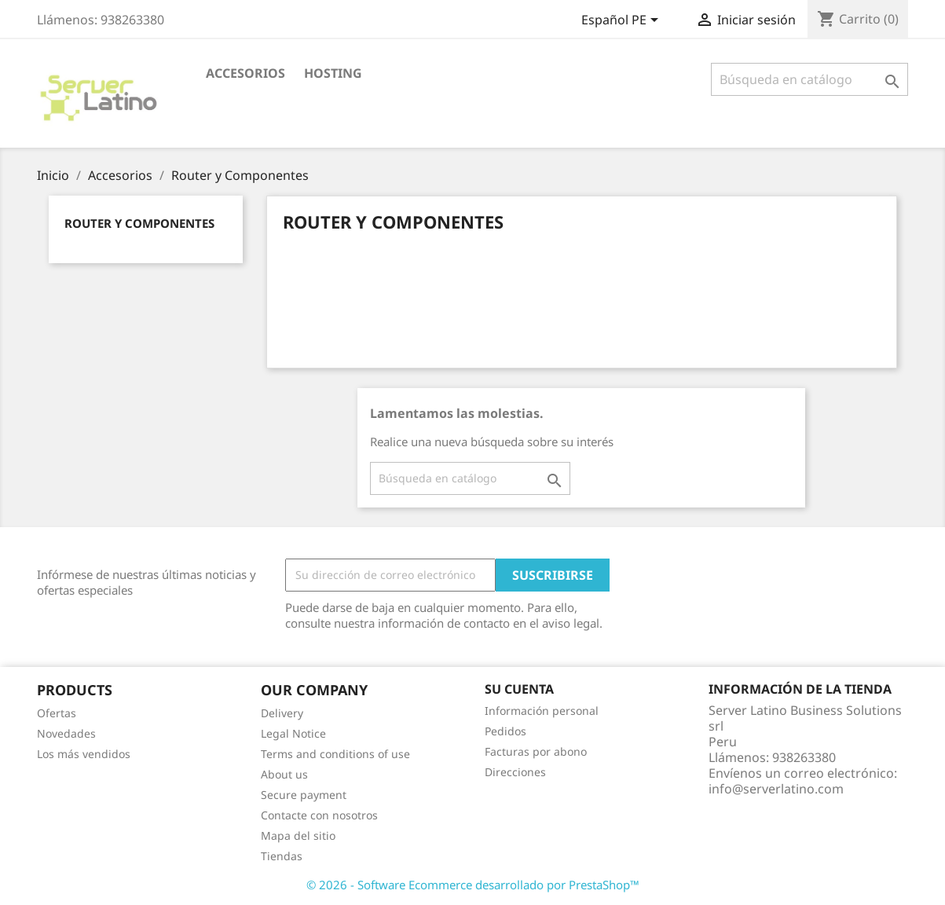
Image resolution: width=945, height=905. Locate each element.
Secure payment (303, 794)
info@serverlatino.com (776, 788)
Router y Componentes (139, 223)
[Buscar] (809, 79)
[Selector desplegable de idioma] (622, 21)
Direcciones (515, 771)
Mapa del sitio (298, 835)
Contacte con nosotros (319, 815)
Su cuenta (519, 689)
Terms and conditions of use (335, 753)
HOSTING (333, 73)
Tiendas (281, 855)
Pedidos (505, 731)
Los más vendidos (83, 753)
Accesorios (245, 73)
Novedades (66, 733)
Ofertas (56, 712)
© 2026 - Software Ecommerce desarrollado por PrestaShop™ (472, 884)
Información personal (542, 710)
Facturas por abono (536, 751)
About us (284, 774)
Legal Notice (293, 733)
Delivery (282, 712)
